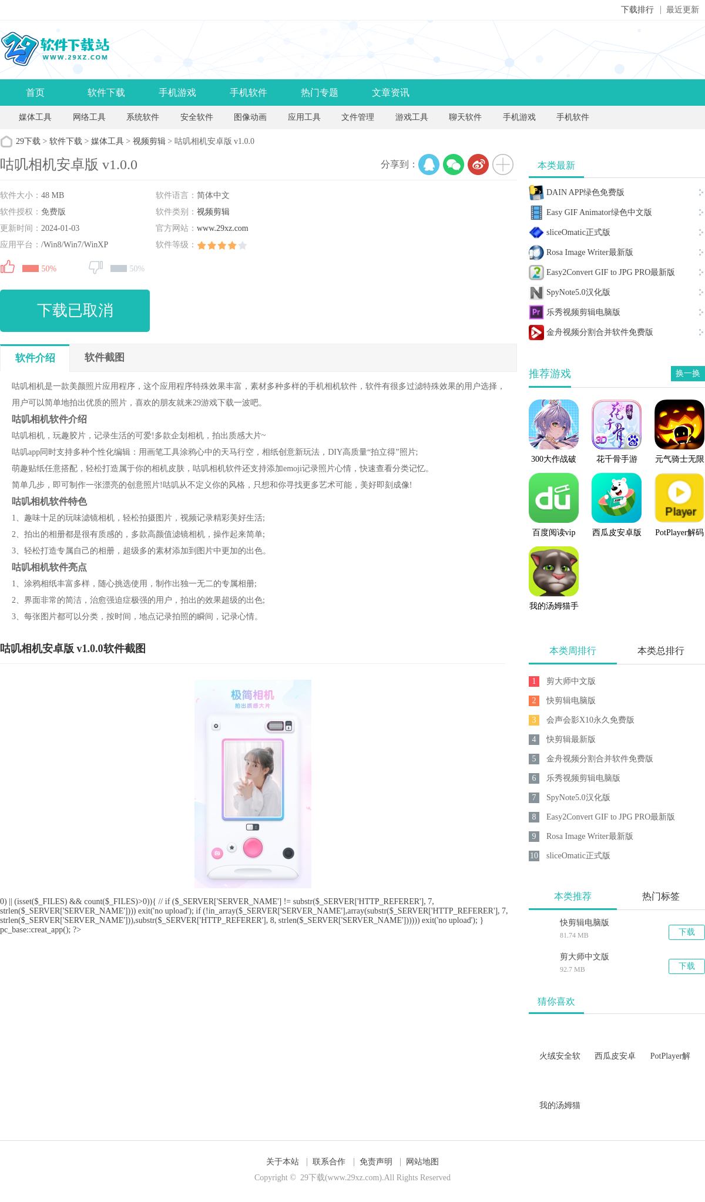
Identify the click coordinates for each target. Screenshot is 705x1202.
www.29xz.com (223, 228)
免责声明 (376, 1161)
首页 (35, 93)
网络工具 (89, 117)
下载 (687, 932)
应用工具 (304, 117)
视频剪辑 (149, 141)
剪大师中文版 (584, 956)
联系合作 (329, 1161)
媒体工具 (35, 117)
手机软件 (248, 93)
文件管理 (359, 117)
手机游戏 (177, 93)
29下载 (28, 141)
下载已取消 (75, 310)
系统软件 (142, 117)
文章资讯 (390, 93)
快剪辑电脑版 (584, 922)
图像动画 (250, 117)
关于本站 (282, 1161)
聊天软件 (465, 117)
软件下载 (106, 93)
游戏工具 (411, 117)
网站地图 (422, 1161)
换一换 (688, 373)
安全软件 (196, 117)
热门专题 (319, 93)
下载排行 (637, 9)
